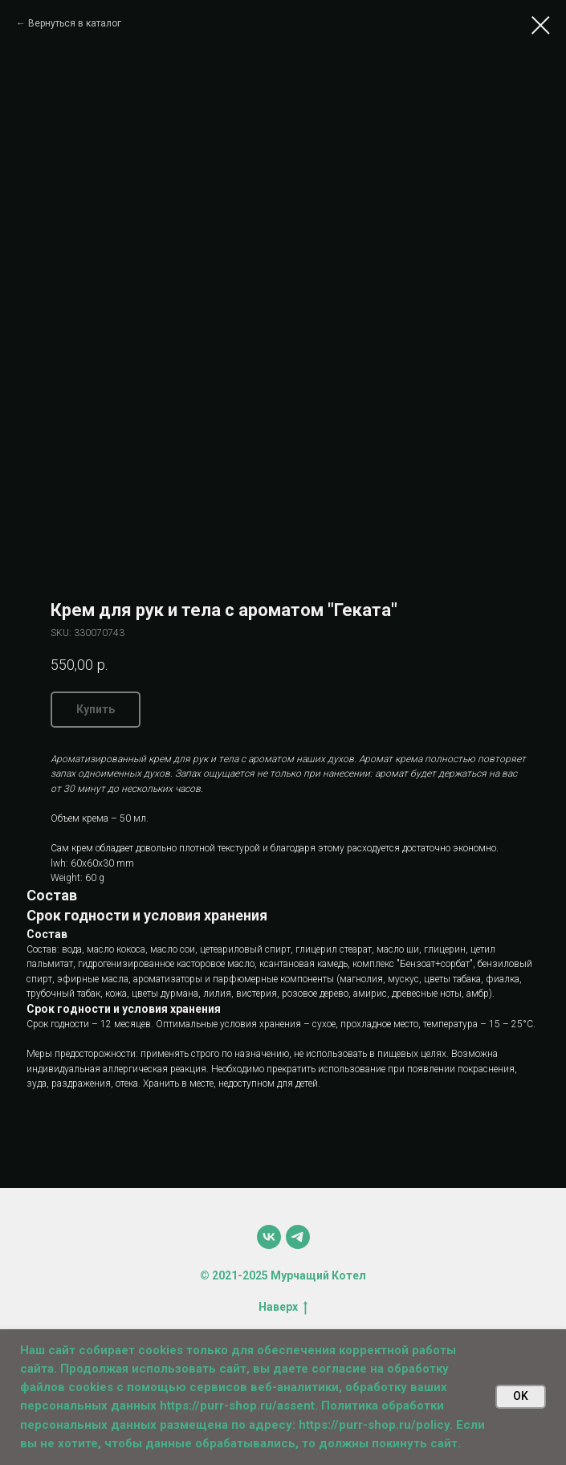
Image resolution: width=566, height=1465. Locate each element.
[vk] (269, 1237)
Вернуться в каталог (74, 23)
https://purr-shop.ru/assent (237, 1405)
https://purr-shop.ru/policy (374, 1425)
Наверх (283, 1307)
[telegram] (298, 1237)
